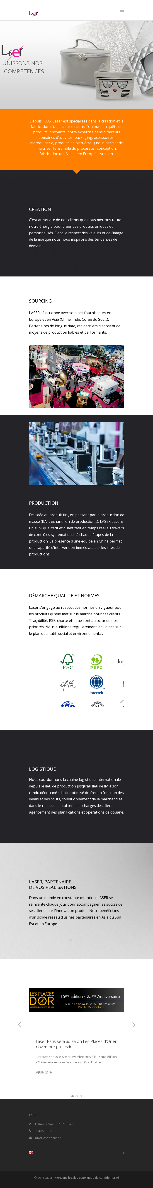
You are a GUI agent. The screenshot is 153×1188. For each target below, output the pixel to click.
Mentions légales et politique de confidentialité (87, 1178)
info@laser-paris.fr (47, 1138)
